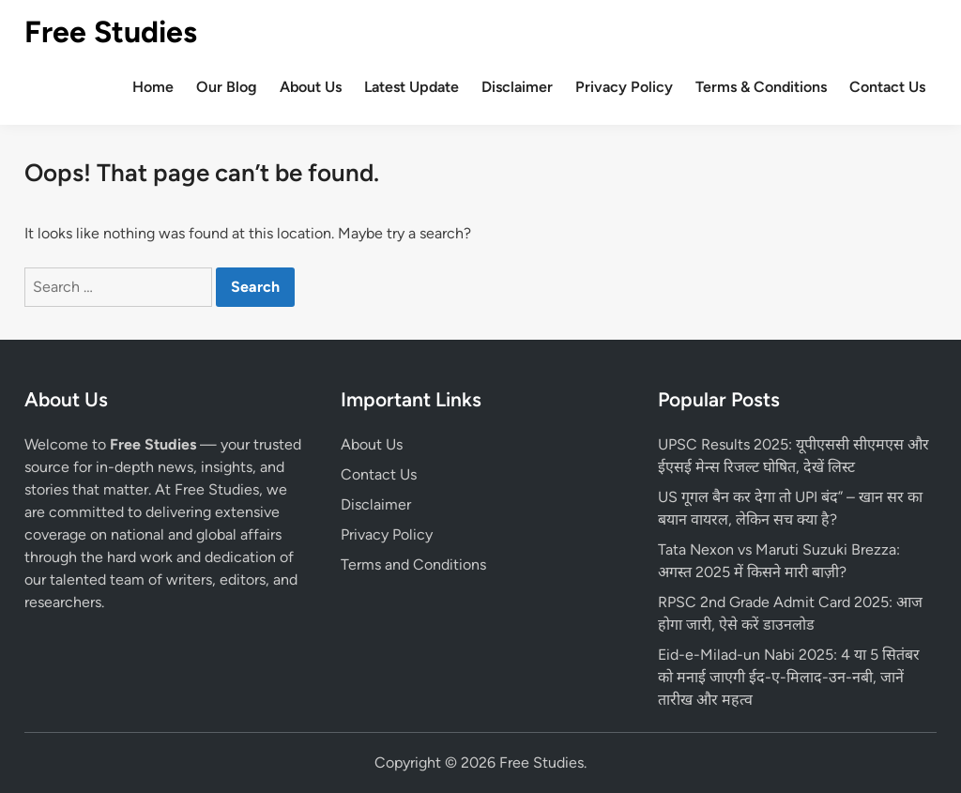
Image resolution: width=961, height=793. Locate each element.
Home (153, 87)
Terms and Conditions (413, 564)
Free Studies (110, 32)
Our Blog (226, 87)
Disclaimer (517, 87)
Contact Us (887, 87)
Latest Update (411, 87)
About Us (311, 87)
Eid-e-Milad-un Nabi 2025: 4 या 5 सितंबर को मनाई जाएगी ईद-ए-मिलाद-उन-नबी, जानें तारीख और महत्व (789, 677)
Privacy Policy (624, 87)
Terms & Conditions (761, 87)
